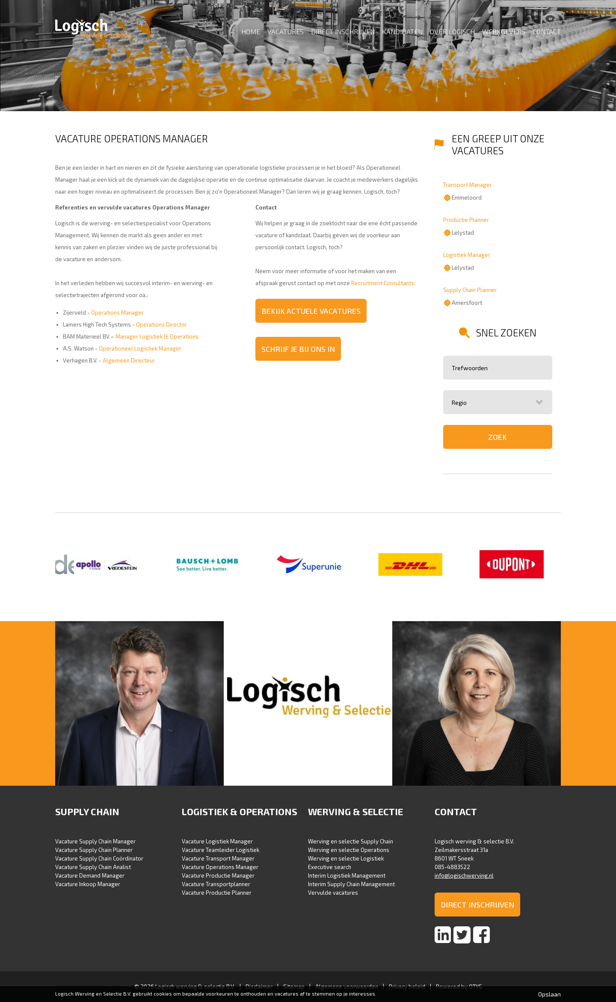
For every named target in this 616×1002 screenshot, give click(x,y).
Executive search (329, 866)
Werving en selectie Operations (348, 849)
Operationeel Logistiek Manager (140, 348)
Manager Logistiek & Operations (157, 336)
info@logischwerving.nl (464, 875)
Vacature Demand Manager (89, 875)
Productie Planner (466, 219)
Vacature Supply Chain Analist (93, 866)
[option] (106, 565)
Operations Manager (117, 312)
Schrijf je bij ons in (298, 349)
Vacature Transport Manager (218, 858)
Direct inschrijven (343, 31)
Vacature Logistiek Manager (217, 841)
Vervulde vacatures (333, 892)
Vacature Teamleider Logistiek (220, 849)
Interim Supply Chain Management (351, 884)
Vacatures (285, 31)
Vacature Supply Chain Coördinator (99, 858)
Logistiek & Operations (239, 811)
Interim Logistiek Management (346, 875)
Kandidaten (402, 31)
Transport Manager (467, 184)
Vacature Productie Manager (218, 875)
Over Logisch (452, 31)
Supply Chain (87, 811)
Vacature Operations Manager (220, 866)
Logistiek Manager (466, 254)
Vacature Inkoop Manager (87, 884)
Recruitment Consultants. (383, 283)
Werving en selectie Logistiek (346, 858)
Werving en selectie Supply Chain (350, 841)
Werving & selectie (355, 811)
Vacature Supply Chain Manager (95, 841)
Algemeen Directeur (129, 360)
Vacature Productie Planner (217, 892)
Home (250, 31)
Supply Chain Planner (470, 289)
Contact (547, 31)
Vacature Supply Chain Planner (94, 849)
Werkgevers (503, 31)
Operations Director (161, 324)
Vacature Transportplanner (216, 884)
